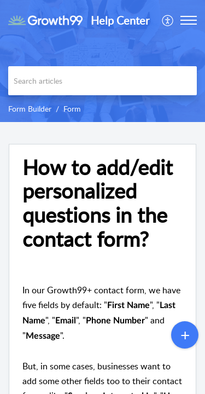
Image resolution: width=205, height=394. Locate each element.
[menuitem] (168, 20)
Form (72, 108)
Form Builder (29, 108)
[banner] (102, 61)
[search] (102, 80)
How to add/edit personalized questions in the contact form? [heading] (97, 203)
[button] (168, 20)
